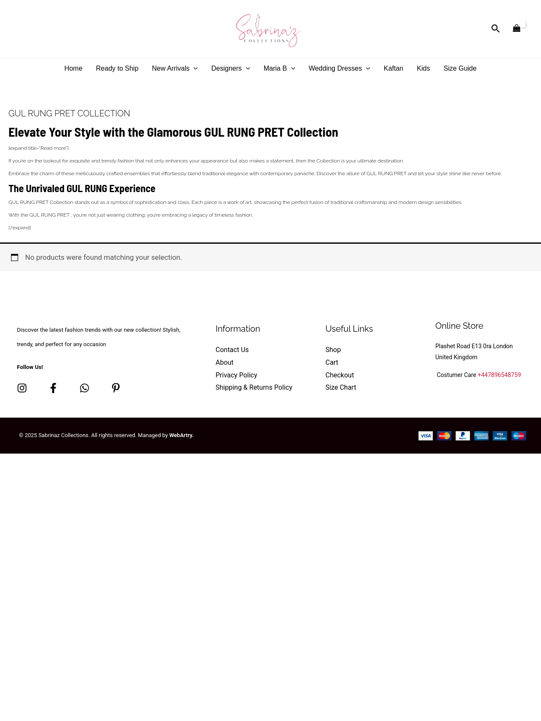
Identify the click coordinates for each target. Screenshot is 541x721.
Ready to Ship (117, 68)
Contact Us (232, 350)
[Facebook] (53, 388)
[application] (193, 68)
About (225, 362)
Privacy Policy (236, 375)
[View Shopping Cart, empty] (516, 28)
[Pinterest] (116, 388)
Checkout (339, 375)
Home (73, 68)
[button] (495, 28)
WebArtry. (181, 435)
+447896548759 (499, 375)
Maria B (279, 68)
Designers (230, 68)
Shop (333, 350)
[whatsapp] (84, 388)
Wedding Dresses (339, 68)
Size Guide (459, 68)
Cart (331, 362)
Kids (423, 68)
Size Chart (340, 387)
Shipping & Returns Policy (254, 387)
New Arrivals (175, 68)
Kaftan (393, 68)
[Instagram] (22, 388)
